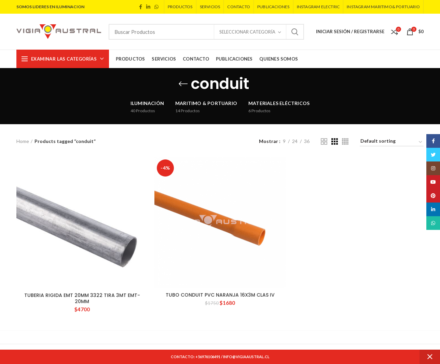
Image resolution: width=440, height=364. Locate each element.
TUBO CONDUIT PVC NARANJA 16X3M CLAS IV (220, 295)
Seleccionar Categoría (247, 32)
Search (294, 32)
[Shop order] (392, 142)
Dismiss (430, 357)
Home (22, 141)
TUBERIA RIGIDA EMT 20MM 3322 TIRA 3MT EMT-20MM (82, 298)
